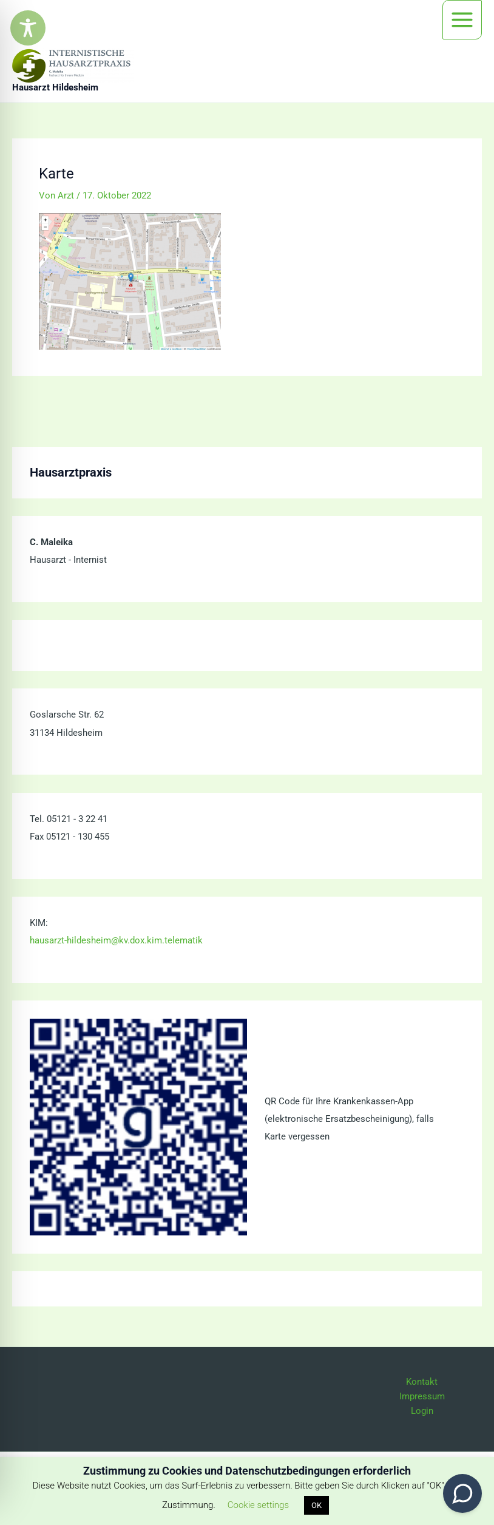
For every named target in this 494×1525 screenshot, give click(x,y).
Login (422, 1410)
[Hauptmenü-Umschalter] (462, 19)
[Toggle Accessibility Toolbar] (28, 28)
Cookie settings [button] (258, 1505)
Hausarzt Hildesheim (55, 87)
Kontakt (422, 1381)
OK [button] (316, 1505)
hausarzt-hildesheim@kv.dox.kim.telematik (116, 940)
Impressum (422, 1396)
